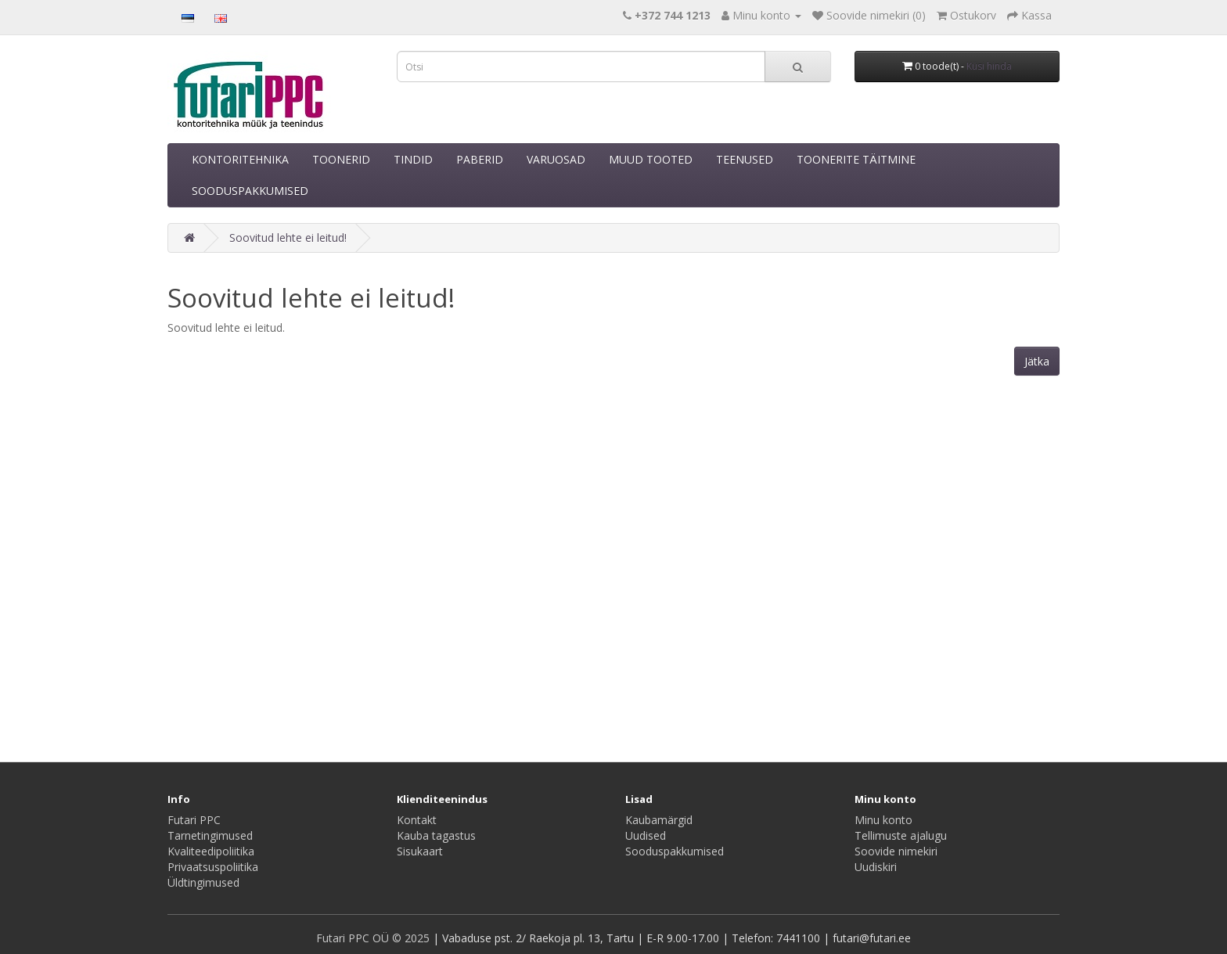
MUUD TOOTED (651, 159)
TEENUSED (744, 159)
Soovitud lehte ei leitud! (288, 237)
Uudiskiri (876, 866)
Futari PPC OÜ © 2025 (374, 938)
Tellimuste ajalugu (901, 835)
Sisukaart (420, 851)
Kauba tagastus (436, 835)
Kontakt (417, 819)
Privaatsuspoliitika (212, 866)
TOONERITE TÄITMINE (856, 159)
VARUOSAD (556, 159)
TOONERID (341, 159)
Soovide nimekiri (896, 851)
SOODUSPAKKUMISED (250, 190)
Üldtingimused (203, 882)
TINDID (413, 159)
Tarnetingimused (210, 835)
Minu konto (883, 819)
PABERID (479, 159)
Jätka (1036, 361)
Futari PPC (194, 819)
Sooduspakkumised (674, 851)
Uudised (645, 835)
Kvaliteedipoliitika (210, 851)
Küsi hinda (989, 66)
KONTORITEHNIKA (240, 159)
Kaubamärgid (659, 819)
